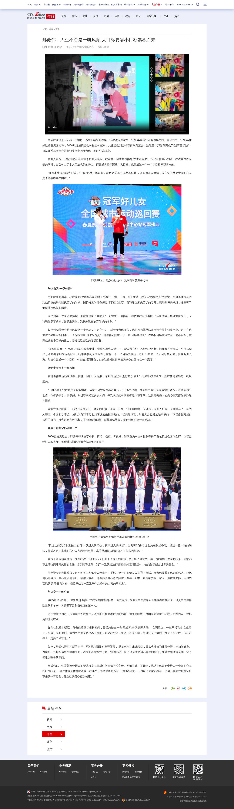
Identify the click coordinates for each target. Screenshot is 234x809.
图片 (138, 16)
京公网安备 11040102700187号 (136, 800)
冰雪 (117, 16)
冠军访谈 (151, 16)
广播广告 (94, 772)
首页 (29, 4)
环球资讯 (62, 772)
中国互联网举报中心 (37, 792)
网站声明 (126, 772)
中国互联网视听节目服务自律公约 (40, 800)
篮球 (85, 16)
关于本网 (31, 772)
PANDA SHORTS (185, 4)
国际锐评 (67, 4)
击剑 (106, 16)
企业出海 (143, 4)
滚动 (74, 16)
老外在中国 (103, 4)
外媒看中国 (116, 4)
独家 (51, 29)
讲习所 (47, 4)
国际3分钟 (78, 4)
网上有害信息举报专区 (131, 777)
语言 (37, 4)
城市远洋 (130, 4)
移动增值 (75, 772)
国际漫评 (56, 4)
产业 (166, 16)
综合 (127, 16)
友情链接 (138, 772)
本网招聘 (43, 772)
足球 (95, 16)
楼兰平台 (169, 4)
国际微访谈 (91, 4)
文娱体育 (157, 4)
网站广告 (106, 772)
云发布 (93, 777)
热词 (176, 16)
